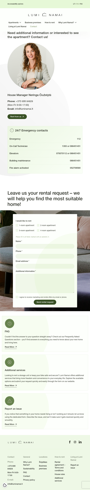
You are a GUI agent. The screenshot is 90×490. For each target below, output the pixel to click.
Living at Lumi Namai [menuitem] (17, 27)
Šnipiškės (43, 462)
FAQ (25, 472)
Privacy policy (29, 480)
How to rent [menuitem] (50, 23)
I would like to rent (23, 221)
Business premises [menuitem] (33, 23)
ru (81, 4)
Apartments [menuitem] (13, 23)
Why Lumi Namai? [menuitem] (66, 23)
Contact (26, 476)
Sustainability (29, 469)
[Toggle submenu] (20, 22)
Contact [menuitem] (33, 27)
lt (74, 4)
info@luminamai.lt (24, 108)
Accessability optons (15, 4)
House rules (60, 474)
